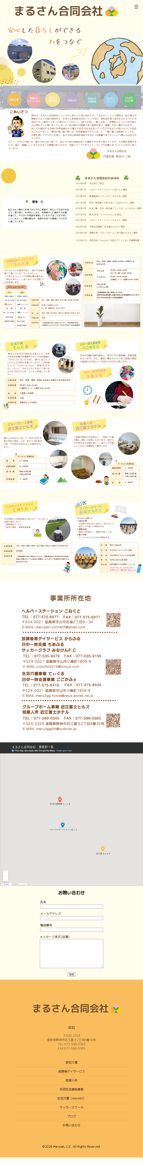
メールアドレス (71, 915)
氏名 (71, 904)
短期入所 (71, 1086)
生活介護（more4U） (71, 1104)
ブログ (71, 1122)
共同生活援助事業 (71, 1095)
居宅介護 (71, 1068)
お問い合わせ (71, 1131)
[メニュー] (136, 6)
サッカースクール (71, 1113)
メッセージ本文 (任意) (71, 955)
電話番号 (71, 927)
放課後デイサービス (71, 1077)
